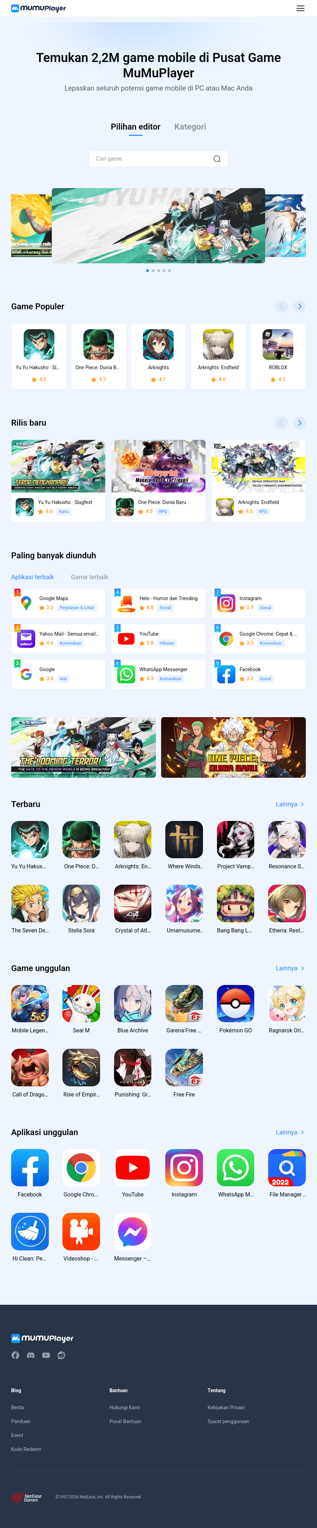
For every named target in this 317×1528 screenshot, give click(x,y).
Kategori (190, 127)
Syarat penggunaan (228, 1421)
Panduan (20, 1421)
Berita (17, 1407)
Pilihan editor (135, 127)
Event (17, 1435)
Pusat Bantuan (125, 1421)
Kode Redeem (26, 1449)
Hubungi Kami (125, 1407)
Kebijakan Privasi (225, 1407)
